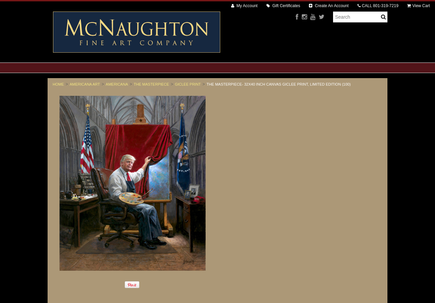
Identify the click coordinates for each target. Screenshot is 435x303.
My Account (244, 5)
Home (58, 84)
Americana (117, 84)
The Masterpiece (151, 84)
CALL (378, 5)
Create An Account (329, 5)
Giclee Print (188, 84)
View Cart (418, 5)
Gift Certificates (283, 5)
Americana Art (85, 84)
